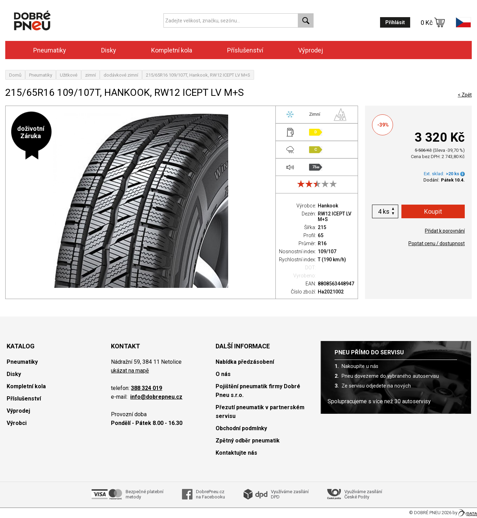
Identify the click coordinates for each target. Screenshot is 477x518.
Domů (15, 75)
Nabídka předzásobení (245, 362)
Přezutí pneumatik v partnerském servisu (260, 411)
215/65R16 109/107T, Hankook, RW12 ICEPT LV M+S (198, 75)
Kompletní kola (171, 50)
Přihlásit (395, 22)
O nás (223, 374)
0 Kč (433, 22)
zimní (90, 75)
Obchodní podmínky (241, 428)
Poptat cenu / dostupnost (436, 243)
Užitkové (68, 75)
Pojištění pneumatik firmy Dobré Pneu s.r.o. (258, 390)
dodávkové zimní (121, 75)
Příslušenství (245, 50)
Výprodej (310, 50)
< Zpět (465, 95)
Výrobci (17, 423)
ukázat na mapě (130, 370)
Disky (108, 50)
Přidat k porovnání (445, 231)
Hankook (328, 205)
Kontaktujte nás (236, 452)
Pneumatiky (49, 50)
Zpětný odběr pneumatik (248, 440)
